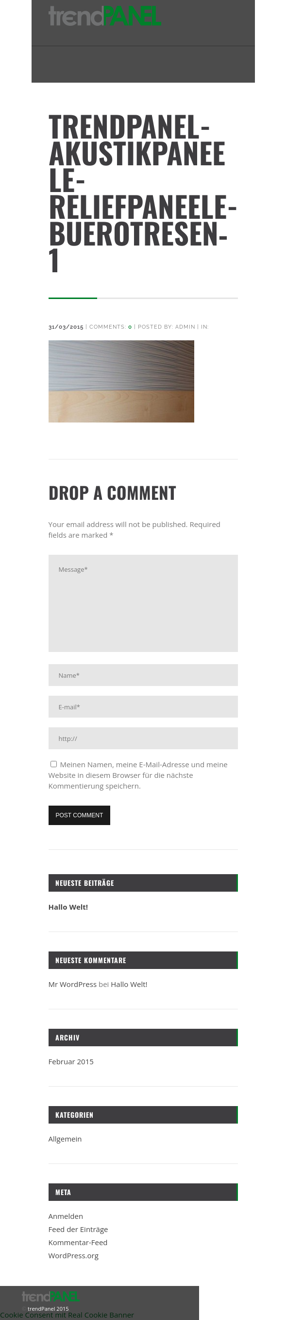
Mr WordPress (73, 984)
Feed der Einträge (78, 1229)
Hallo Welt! (68, 907)
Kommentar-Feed (78, 1242)
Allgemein (65, 1139)
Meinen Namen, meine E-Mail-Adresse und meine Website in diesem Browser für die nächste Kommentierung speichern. (138, 775)
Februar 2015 (71, 1061)
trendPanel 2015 (47, 1308)
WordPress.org (74, 1255)
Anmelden (66, 1216)
